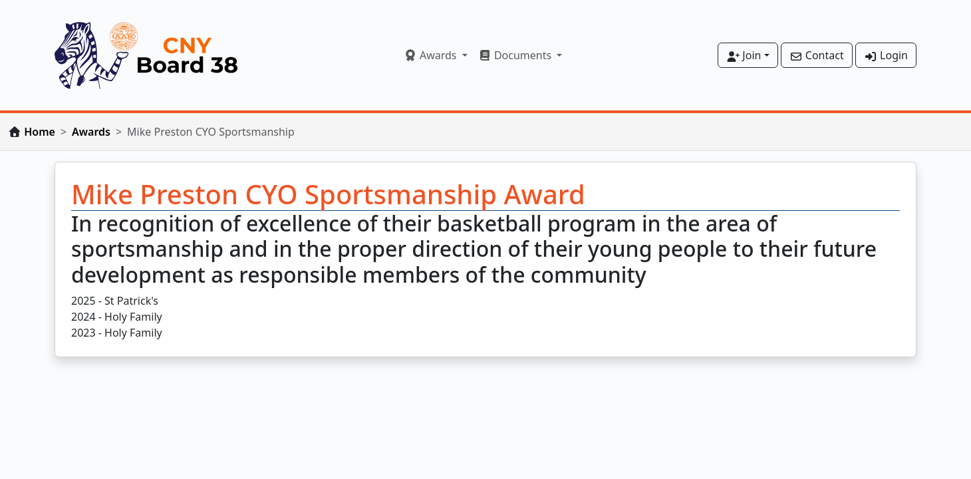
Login (886, 55)
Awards (91, 131)
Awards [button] (432, 55)
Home (39, 131)
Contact (816, 55)
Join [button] (743, 55)
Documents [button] (516, 55)
